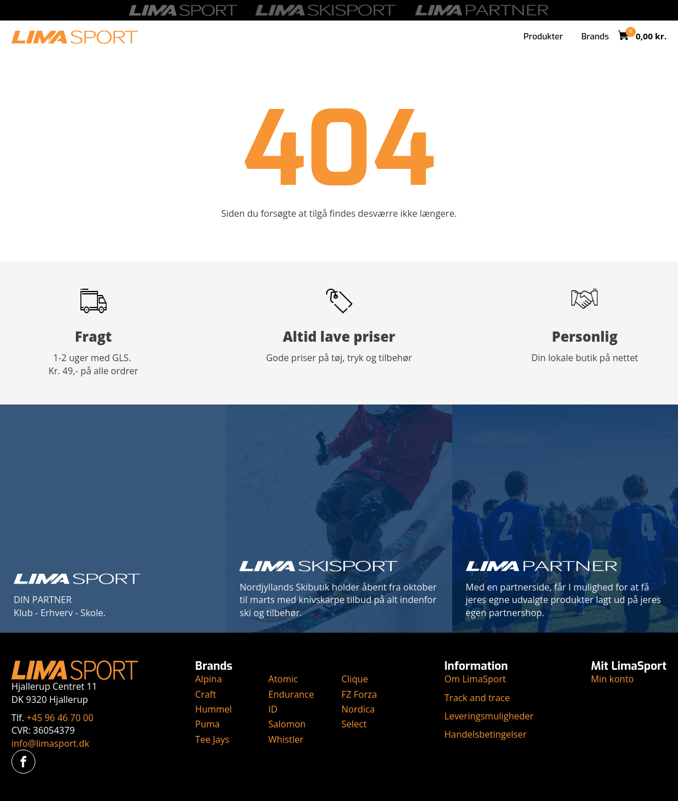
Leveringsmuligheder (489, 716)
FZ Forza (359, 694)
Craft (205, 694)
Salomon (287, 724)
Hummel (213, 709)
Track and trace (477, 697)
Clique (355, 679)
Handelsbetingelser (485, 734)
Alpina (208, 679)
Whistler (286, 739)
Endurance (291, 694)
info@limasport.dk (50, 743)
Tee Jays (212, 739)
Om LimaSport (475, 679)
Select (354, 724)
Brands (594, 36)
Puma (207, 724)
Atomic (283, 679)
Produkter (543, 36)
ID (273, 709)
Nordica (358, 709)
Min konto (612, 679)
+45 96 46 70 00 (60, 717)
